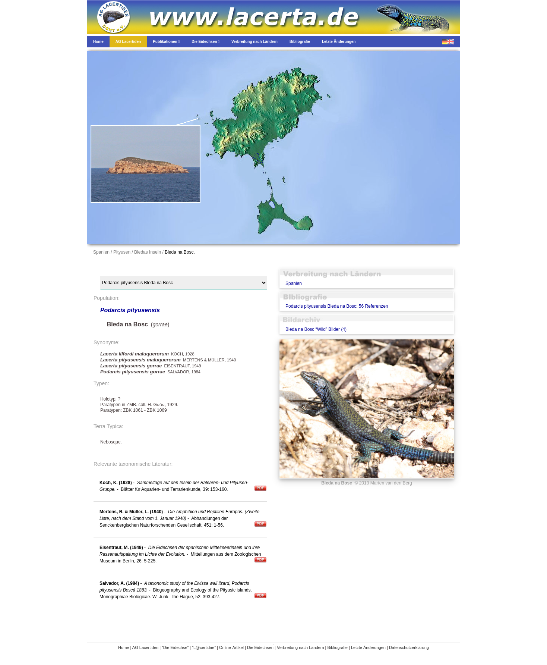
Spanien (293, 283)
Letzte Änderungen (368, 647)
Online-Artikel (231, 647)
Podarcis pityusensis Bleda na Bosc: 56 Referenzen (336, 306)
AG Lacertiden (145, 647)
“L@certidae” (204, 647)
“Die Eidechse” (175, 647)
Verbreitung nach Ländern (300, 647)
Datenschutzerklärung (409, 647)
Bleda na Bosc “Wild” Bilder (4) (316, 329)
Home (123, 647)
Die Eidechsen (260, 647)
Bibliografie (338, 647)
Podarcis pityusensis (130, 310)
